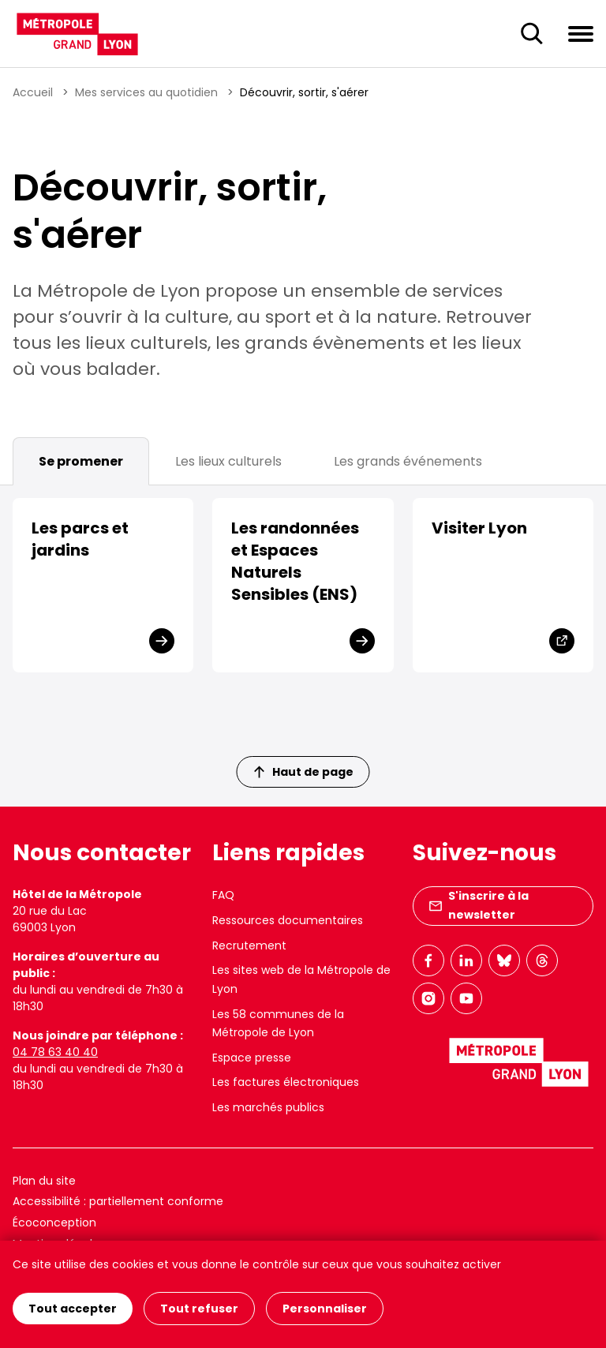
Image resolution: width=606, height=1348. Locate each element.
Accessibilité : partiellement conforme (118, 1201)
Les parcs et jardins (80, 539)
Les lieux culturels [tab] (228, 461)
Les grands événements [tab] (408, 461)
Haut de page (304, 772)
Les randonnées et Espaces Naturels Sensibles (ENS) (295, 561)
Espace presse (251, 1057)
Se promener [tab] (81, 461)
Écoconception (54, 1222)
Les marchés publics (268, 1107)
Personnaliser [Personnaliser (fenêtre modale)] (324, 1308)
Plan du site (44, 1181)
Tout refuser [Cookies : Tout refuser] (199, 1308)
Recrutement (249, 945)
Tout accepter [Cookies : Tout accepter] (72, 1308)
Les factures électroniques (285, 1082)
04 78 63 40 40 (55, 1052)
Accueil (33, 92)
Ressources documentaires (287, 920)
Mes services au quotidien (146, 92)
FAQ (223, 895)
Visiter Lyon (479, 528)
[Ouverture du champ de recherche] (531, 34)
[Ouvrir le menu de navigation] (580, 33)
